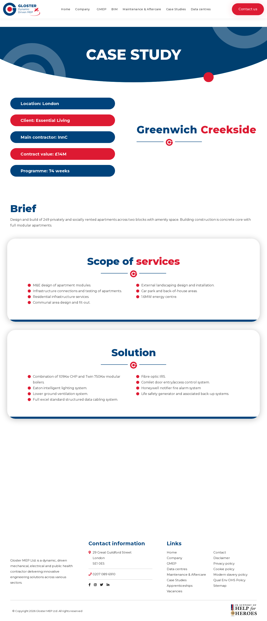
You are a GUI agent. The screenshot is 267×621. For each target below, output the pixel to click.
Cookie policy (223, 569)
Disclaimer (221, 558)
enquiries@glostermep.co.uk (236, 4)
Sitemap (220, 586)
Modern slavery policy (230, 574)
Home (172, 552)
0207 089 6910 (201, 4)
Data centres (177, 569)
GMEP (171, 563)
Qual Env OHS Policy (229, 580)
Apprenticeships (179, 586)
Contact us (247, 17)
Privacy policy (224, 563)
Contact (219, 552)
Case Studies (176, 580)
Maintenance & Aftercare (186, 574)
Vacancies (174, 591)
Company (174, 558)
